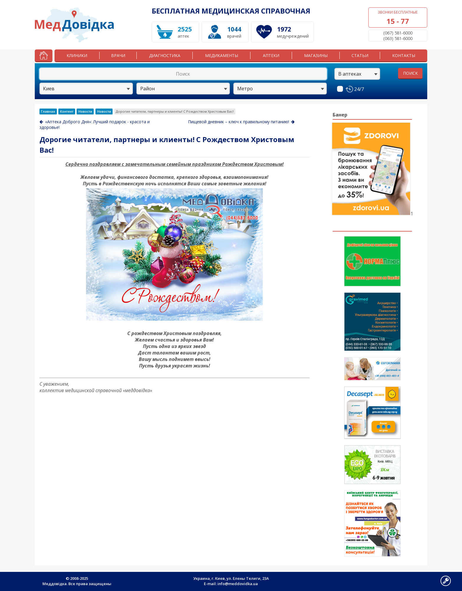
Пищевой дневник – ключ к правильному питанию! (241, 121)
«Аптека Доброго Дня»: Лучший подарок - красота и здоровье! (94, 124)
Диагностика (164, 55)
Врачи (118, 55)
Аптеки (271, 55)
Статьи (360, 55)
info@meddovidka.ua (237, 583)
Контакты (403, 55)
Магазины (316, 55)
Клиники (77, 55)
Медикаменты (221, 55)
